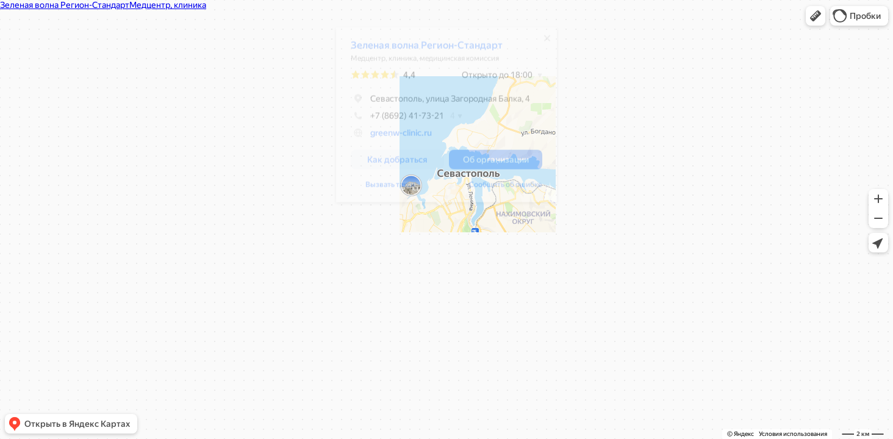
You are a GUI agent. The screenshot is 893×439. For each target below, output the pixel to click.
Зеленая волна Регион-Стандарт (421, 49)
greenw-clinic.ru (395, 137)
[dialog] (440, 119)
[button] (815, 16)
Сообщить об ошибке (381, 189)
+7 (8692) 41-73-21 (391, 120)
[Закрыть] (541, 43)
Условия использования (793, 433)
